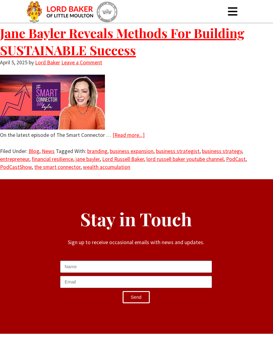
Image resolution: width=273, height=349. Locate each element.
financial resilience (52, 159)
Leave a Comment (81, 62)
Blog (34, 151)
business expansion (131, 151)
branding (97, 151)
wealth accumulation (106, 167)
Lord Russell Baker (123, 159)
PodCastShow (16, 167)
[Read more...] (129, 135)
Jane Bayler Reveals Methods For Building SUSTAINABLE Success (122, 41)
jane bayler (88, 159)
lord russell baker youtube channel (185, 159)
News (48, 151)
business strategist (177, 151)
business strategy (222, 151)
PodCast (236, 159)
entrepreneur (14, 159)
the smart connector (57, 167)
